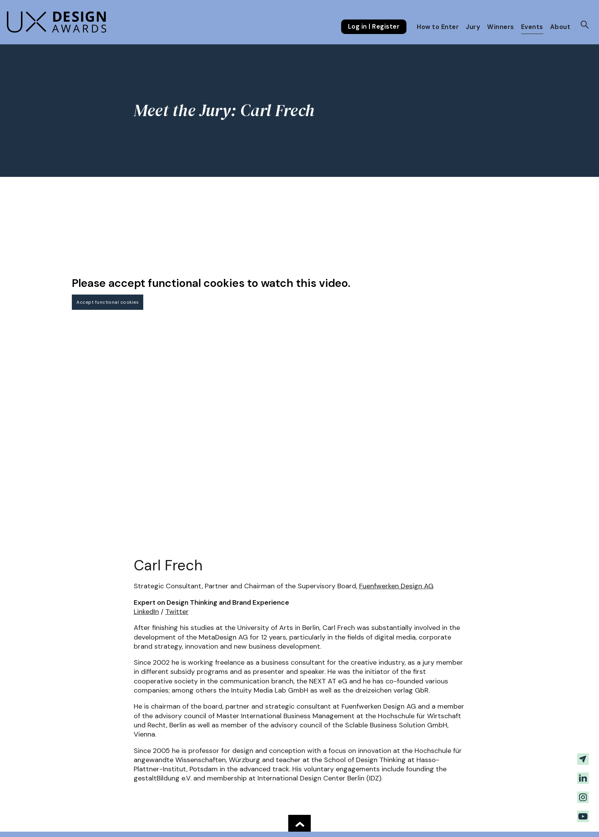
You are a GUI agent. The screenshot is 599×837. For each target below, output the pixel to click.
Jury (473, 27)
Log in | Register (374, 27)
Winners (500, 27)
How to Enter (438, 27)
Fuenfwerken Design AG (396, 586)
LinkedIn (146, 611)
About (560, 27)
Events (532, 27)
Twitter (177, 611)
